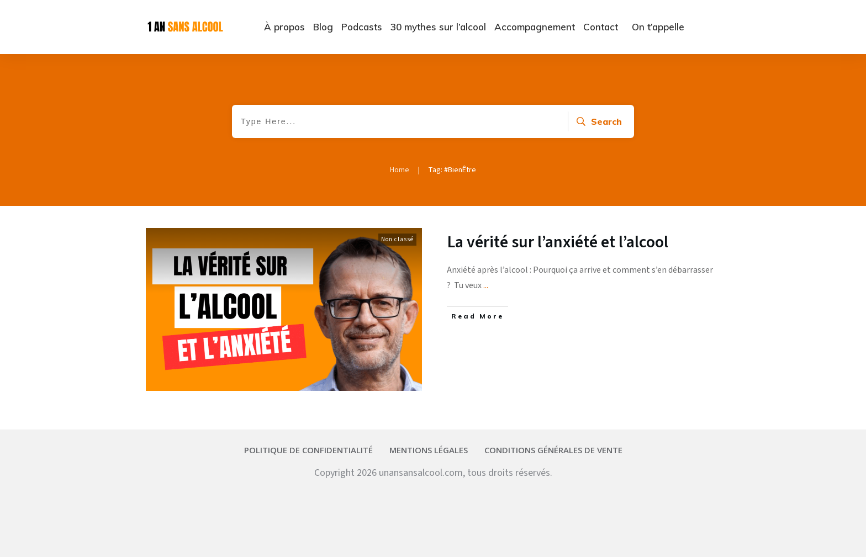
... (485, 285)
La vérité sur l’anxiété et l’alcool (557, 242)
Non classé (397, 239)
